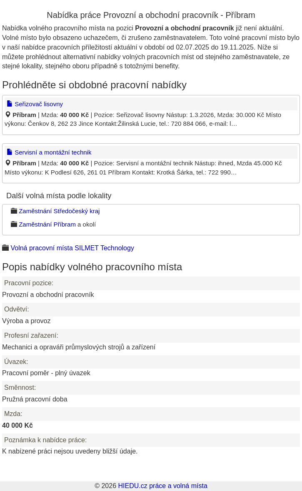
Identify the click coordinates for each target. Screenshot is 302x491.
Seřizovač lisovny (35, 103)
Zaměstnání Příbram (47, 224)
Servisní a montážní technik (49, 152)
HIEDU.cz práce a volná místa (162, 485)
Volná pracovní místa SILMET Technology (72, 248)
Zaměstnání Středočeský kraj (59, 210)
